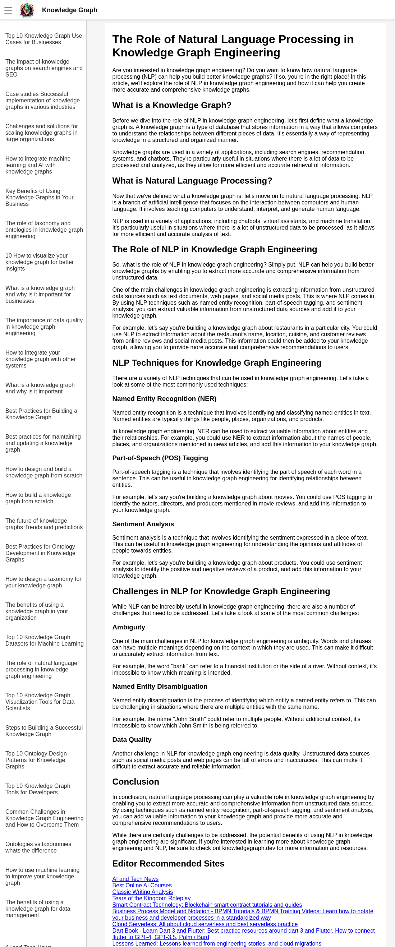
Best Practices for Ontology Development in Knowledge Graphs (40, 553)
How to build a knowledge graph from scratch (38, 498)
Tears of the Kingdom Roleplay (151, 898)
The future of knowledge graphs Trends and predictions (44, 524)
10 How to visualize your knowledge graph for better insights (39, 262)
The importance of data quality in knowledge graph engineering (44, 326)
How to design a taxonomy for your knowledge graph (43, 582)
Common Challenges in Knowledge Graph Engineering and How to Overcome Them (44, 818)
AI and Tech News (135, 879)
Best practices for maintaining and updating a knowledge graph (43, 443)
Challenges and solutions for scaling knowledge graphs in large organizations (41, 132)
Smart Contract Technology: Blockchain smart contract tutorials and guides (207, 905)
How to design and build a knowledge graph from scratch (43, 472)
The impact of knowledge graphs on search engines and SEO (44, 68)
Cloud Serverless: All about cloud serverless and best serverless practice (205, 924)
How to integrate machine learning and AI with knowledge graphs (37, 165)
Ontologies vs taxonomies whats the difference (38, 847)
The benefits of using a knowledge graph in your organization (36, 611)
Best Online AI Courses (142, 885)
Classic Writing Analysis (142, 892)
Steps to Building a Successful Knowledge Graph (44, 731)
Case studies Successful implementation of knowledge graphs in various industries (42, 100)
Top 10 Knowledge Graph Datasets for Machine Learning (44, 640)
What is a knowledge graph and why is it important (40, 388)
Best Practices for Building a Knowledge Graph (41, 414)
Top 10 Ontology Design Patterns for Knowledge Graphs (36, 760)
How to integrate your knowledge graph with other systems (40, 359)
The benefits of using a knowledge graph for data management (37, 908)
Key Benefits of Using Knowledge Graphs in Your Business (39, 197)
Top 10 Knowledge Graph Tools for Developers (37, 789)
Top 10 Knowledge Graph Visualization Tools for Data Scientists (39, 701)
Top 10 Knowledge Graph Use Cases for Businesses (43, 39)
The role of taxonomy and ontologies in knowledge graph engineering (44, 229)
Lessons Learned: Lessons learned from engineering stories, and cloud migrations (217, 944)
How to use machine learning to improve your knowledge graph (42, 876)
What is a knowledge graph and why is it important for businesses (40, 294)
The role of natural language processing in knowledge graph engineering (41, 669)
